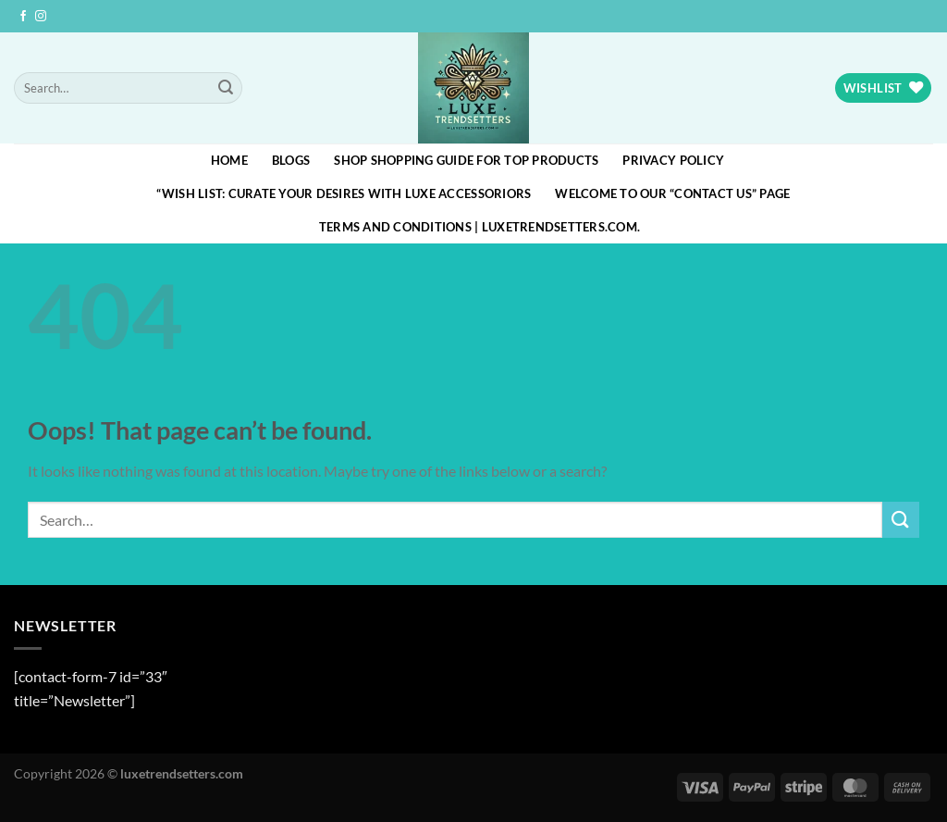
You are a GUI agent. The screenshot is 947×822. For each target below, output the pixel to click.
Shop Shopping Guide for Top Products (466, 160)
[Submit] (225, 88)
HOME (229, 160)
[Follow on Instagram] (40, 16)
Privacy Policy (673, 160)
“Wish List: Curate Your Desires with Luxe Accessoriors (343, 193)
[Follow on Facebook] (23, 16)
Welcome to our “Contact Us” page (672, 193)
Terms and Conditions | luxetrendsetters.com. (479, 226)
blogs (291, 160)
